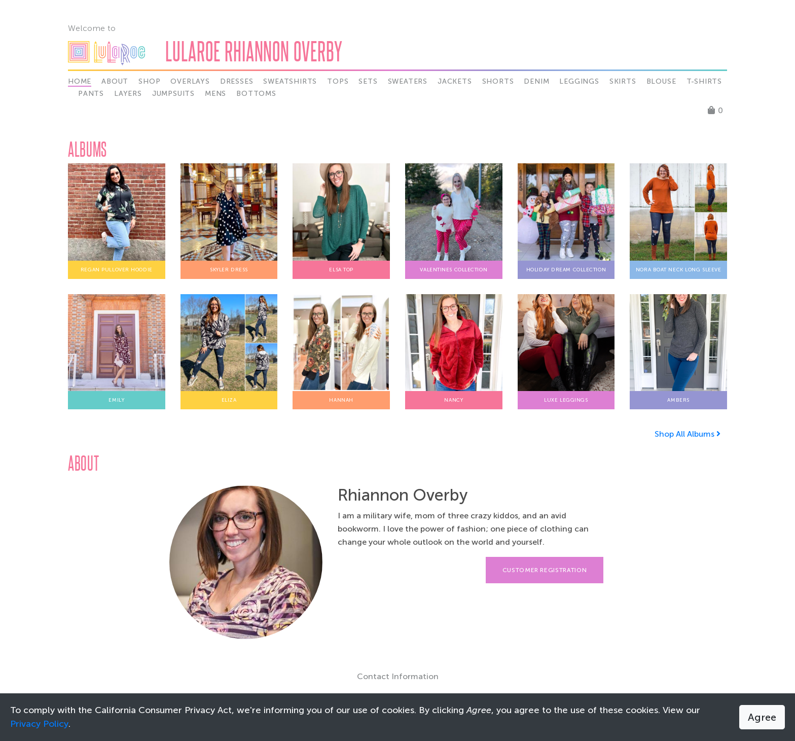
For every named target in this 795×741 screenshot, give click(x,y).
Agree (762, 717)
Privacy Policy (39, 723)
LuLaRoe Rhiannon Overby (254, 51)
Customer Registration (544, 570)
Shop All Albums (687, 434)
